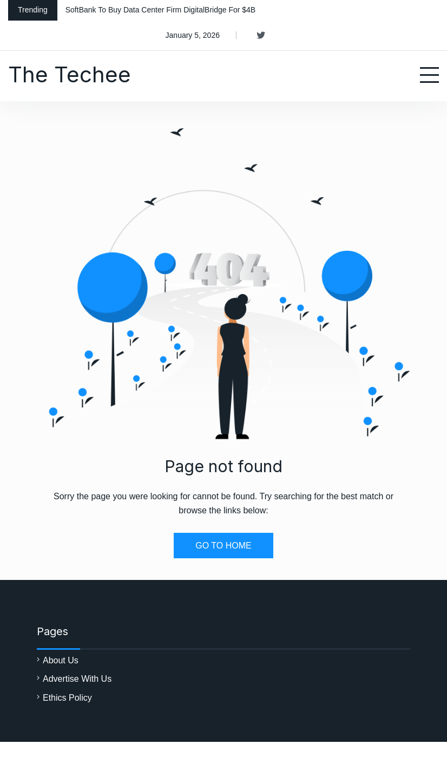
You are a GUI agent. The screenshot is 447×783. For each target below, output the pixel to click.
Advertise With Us (77, 678)
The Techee (69, 74)
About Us (60, 660)
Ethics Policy (67, 697)
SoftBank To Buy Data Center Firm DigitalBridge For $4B (160, 9)
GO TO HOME (223, 545)
